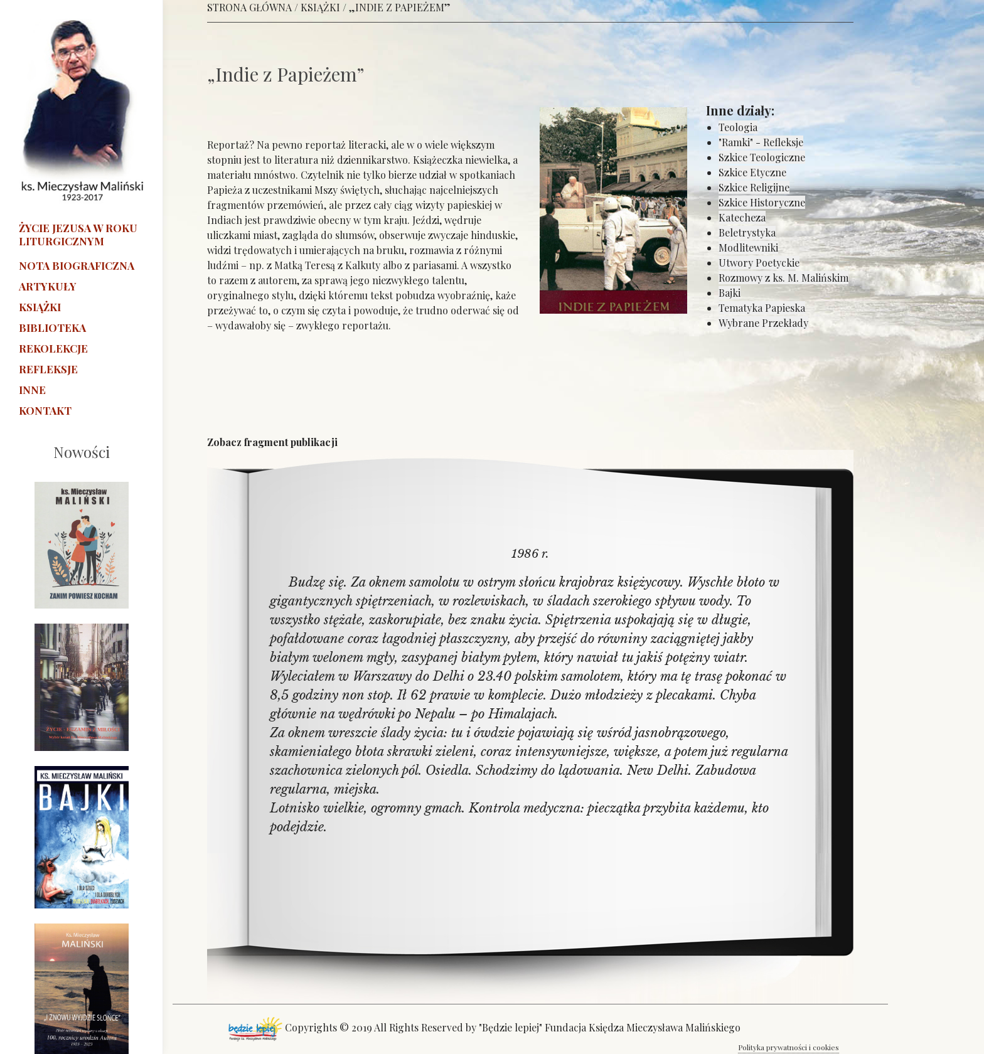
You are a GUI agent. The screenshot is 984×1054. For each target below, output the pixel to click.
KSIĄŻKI (320, 7)
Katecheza (742, 217)
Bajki (730, 292)
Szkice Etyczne (752, 172)
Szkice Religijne (754, 187)
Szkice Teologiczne (762, 157)
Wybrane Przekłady (763, 322)
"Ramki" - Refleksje (761, 142)
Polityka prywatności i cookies (788, 1047)
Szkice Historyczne (762, 202)
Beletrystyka (747, 232)
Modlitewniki (748, 247)
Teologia (738, 127)
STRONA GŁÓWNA (249, 7)
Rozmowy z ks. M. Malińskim (783, 277)
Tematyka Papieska (762, 307)
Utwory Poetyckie (759, 262)
